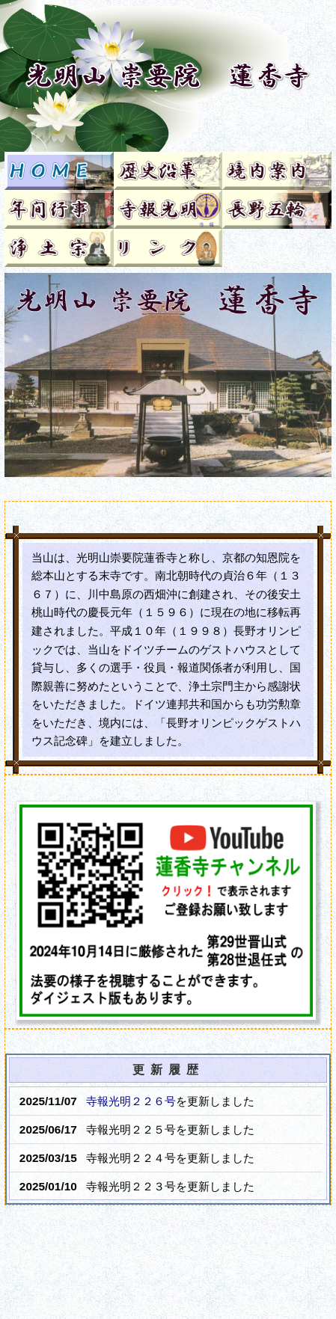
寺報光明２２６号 (131, 1101)
